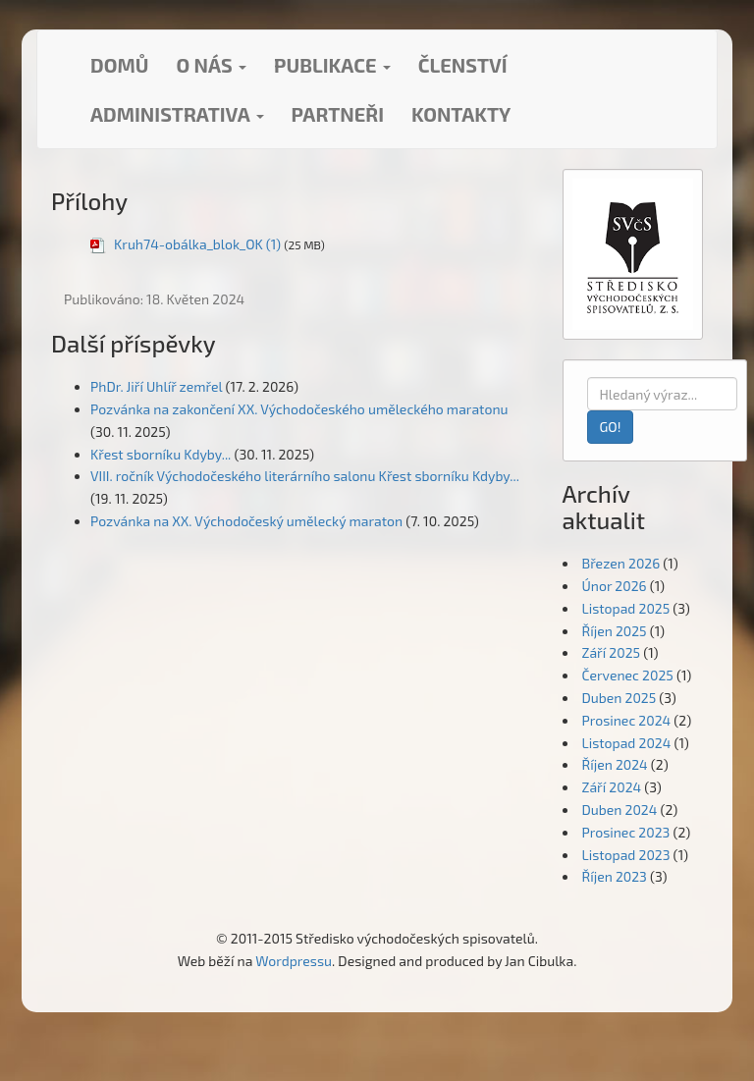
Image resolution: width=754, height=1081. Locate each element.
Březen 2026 (621, 563)
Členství (463, 65)
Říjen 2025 (614, 630)
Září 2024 (612, 787)
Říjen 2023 (614, 876)
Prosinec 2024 (627, 720)
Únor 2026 (614, 585)
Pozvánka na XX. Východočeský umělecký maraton (246, 521)
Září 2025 (611, 652)
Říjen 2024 (615, 764)
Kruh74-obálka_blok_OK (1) (197, 244)
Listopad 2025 (626, 608)
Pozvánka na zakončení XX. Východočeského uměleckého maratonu (299, 409)
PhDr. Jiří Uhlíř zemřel (156, 386)
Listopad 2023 (626, 854)
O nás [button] (211, 65)
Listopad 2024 (627, 742)
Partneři (338, 114)
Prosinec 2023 (626, 832)
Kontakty (461, 114)
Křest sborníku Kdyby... (160, 454)
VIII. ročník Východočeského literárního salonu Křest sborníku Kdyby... (304, 475)
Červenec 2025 (627, 675)
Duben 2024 (620, 809)
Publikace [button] (332, 65)
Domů (119, 65)
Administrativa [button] (177, 114)
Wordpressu (293, 960)
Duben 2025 (619, 697)
